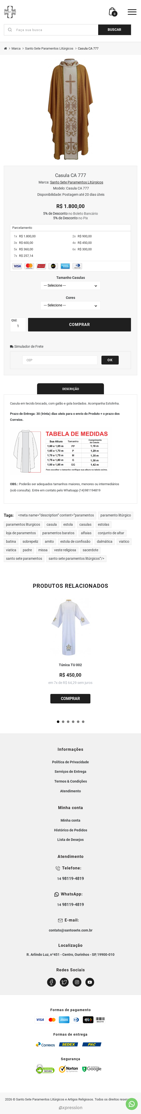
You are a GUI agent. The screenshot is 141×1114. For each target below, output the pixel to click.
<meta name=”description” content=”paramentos (56, 515)
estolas (103, 524)
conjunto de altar (111, 533)
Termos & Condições (70, 781)
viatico (124, 541)
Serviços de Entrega (70, 772)
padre (27, 550)
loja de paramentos (21, 533)
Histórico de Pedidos (70, 830)
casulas (85, 524)
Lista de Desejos (70, 840)
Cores (70, 298)
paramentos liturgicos (23, 524)
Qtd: (14, 320)
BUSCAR (114, 30)
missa (43, 550)
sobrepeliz (30, 541)
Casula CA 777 (88, 48)
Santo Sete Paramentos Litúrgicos (49, 48)
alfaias (86, 533)
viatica (11, 550)
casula (52, 524)
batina (11, 541)
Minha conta (70, 820)
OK (110, 360)
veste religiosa (65, 550)
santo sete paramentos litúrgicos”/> (76, 558)
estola (68, 524)
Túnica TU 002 (70, 665)
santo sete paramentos (24, 558)
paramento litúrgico (115, 515)
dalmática (104, 541)
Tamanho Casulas (70, 278)
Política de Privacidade (70, 762)
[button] (58, 721)
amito (49, 541)
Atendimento (70, 791)
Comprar (79, 324)
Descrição (70, 389)
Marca (16, 48)
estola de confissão (75, 541)
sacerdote (90, 550)
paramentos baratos (58, 533)
